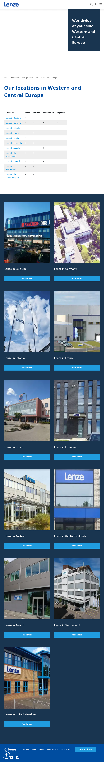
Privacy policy (52, 749)
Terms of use (65, 749)
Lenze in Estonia (13, 128)
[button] (6, 755)
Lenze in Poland (13, 161)
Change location (29, 749)
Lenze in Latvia (12, 138)
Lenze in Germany (14, 123)
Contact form (85, 749)
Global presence (27, 77)
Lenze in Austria (13, 148)
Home (6, 77)
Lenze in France (12, 133)
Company (15, 77)
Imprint (41, 749)
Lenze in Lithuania (14, 143)
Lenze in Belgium (13, 118)
